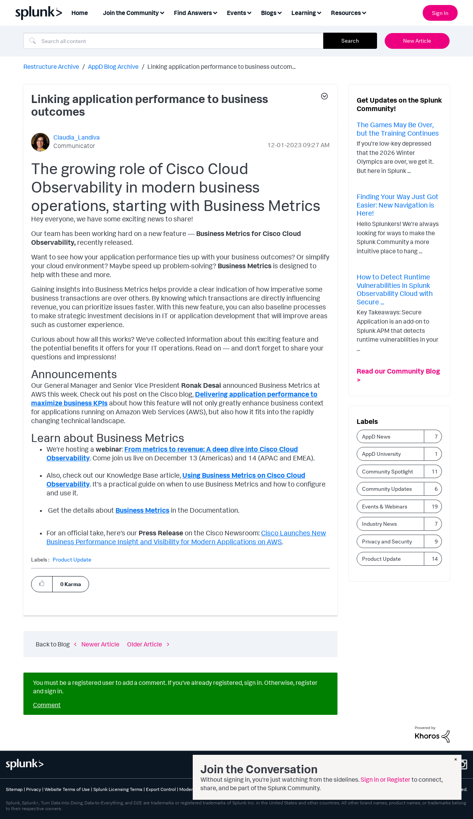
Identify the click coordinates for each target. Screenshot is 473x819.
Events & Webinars (384, 506)
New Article (417, 40)
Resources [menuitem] (346, 13)
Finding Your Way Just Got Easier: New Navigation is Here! (397, 204)
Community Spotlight (387, 471)
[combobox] (173, 41)
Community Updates (387, 488)
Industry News (379, 523)
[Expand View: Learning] (319, 12)
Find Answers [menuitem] (193, 13)
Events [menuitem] (236, 13)
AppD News (376, 436)
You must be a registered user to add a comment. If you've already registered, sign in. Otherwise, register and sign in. (175, 687)
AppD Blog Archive (113, 66)
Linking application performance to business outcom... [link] (221, 66)
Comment (47, 705)
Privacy (33, 789)
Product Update (72, 559)
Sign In (440, 13)
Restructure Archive (51, 66)
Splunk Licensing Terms (117, 789)
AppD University (381, 453)
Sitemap (14, 789)
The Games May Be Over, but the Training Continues (398, 128)
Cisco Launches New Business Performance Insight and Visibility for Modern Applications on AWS (186, 537)
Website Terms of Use (67, 789)
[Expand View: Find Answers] (215, 12)
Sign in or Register (385, 779)
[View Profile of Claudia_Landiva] (76, 137)
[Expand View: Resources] (364, 12)
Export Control (161, 789)
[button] (324, 97)
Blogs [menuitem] (268, 13)
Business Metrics (142, 510)
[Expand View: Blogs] (279, 12)
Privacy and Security (387, 541)
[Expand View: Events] (249, 12)
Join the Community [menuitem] (131, 13)
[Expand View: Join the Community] (162, 12)
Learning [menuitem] (303, 13)
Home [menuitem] (79, 13)
